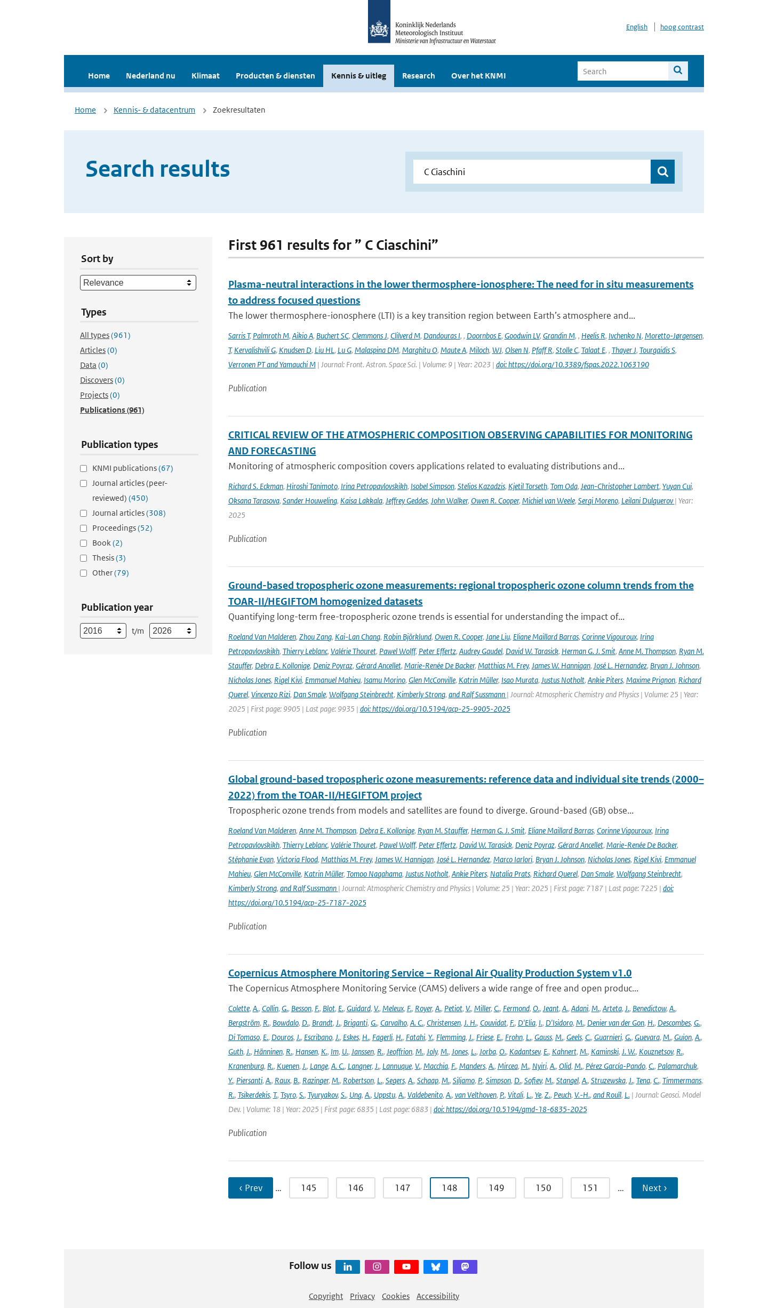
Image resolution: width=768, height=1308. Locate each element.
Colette (239, 1008)
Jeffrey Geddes (407, 500)
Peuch (562, 1095)
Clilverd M (405, 335)
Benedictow (649, 1008)
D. (305, 1023)
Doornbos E (484, 335)
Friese (484, 1037)
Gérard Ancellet (378, 665)
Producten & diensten (275, 75)
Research (418, 75)
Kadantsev (524, 1051)
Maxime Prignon (650, 680)
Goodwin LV (522, 335)
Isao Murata (519, 680)
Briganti (355, 1023)
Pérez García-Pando (615, 1066)
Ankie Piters (605, 680)
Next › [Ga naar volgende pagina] (654, 1188)
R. (266, 1023)
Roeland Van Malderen (262, 637)
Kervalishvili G (255, 350)
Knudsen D (295, 350)
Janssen (362, 1051)
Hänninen (268, 1051)
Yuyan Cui (677, 486)
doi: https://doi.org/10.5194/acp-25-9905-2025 (435, 709)
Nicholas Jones (249, 680)
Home (99, 75)
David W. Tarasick (532, 651)
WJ (497, 350)
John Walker (449, 500)
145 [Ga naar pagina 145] (309, 1188)
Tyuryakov (323, 1095)
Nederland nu (150, 75)
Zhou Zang (315, 637)
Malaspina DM (377, 350)
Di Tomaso (244, 1037)
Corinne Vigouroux (609, 637)
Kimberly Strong (421, 694)
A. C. (416, 1023)
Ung (355, 1095)
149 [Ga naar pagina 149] (497, 1188)
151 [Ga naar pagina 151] (590, 1188)
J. (627, 1008)
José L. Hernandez (620, 665)
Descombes (674, 1023)
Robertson (358, 1080)
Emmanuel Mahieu (333, 680)
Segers (395, 1080)
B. (296, 1080)
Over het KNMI (478, 75)
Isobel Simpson (432, 486)
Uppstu (384, 1095)
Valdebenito (425, 1095)
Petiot (453, 1008)
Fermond (516, 1008)
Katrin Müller (478, 680)
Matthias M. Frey (503, 665)
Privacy (362, 1296)
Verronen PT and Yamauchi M (272, 364)
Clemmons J (369, 335)
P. (480, 1080)
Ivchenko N (625, 335)
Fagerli (382, 1037)
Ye (538, 1095)
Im (335, 1051)
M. (595, 1008)
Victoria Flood (297, 859)
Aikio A (302, 335)
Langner (360, 1066)
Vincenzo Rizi (270, 694)
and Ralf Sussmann (478, 694)
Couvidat (493, 1023)
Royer (423, 1008)
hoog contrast (682, 26)
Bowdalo (286, 1023)
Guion (683, 1037)
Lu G (344, 350)
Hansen (306, 1051)
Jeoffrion (399, 1051)
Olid (565, 1066)
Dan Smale (309, 694)
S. (302, 1095)
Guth (235, 1051)
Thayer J (624, 350)
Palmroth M (271, 335)
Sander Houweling (310, 500)
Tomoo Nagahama (374, 874)
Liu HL (324, 350)
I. (540, 1023)
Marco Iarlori (512, 859)
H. (650, 1023)
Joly (432, 1051)
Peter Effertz (437, 651)
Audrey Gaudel (480, 651)
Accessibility (438, 1296)
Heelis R (593, 335)
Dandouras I (441, 335)
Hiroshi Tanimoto (312, 486)
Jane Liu (498, 637)
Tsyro (288, 1095)
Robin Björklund (407, 637)
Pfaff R (542, 350)
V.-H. (582, 1095)
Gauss (543, 1037)
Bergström (244, 1023)
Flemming (451, 1037)
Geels (574, 1037)
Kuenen (288, 1066)
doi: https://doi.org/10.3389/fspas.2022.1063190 (572, 364)
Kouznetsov (656, 1051)
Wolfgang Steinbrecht (361, 694)
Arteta (612, 1008)
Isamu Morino (384, 680)
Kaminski (605, 1051)
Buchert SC (332, 335)
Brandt (322, 1023)
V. (376, 1008)
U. (345, 1051)
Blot (329, 1008)
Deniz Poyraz (333, 665)
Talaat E (593, 350)
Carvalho (393, 1023)
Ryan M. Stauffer (443, 830)
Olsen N (517, 350)
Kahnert (564, 1051)
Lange (319, 1066)
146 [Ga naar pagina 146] (356, 1188)
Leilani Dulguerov (648, 500)
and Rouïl (607, 1095)
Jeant (551, 1008)
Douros (282, 1037)
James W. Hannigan (561, 665)
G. (285, 1008)
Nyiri (539, 1066)
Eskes (351, 1037)
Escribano (318, 1037)
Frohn (514, 1037)
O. (536, 1008)
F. (317, 1008)
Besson (301, 1008)
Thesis (109, 558)
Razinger (315, 1080)
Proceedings (122, 528)
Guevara (647, 1037)
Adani (579, 1008)
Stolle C (567, 350)
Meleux (393, 1008)
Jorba (487, 1051)
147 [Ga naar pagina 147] (403, 1188)
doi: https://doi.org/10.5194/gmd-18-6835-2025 (510, 1109)
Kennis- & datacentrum (154, 110)
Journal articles (129, 513)
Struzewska (608, 1080)
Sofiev (533, 1080)
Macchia (435, 1066)
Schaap (427, 1080)
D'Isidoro (559, 1023)
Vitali (515, 1095)
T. (275, 1095)
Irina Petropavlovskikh (374, 486)
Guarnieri (608, 1037)
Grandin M (559, 335)
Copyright (326, 1296)
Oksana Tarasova (253, 500)
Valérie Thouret (353, 651)
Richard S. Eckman (255, 486)
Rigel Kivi (288, 680)
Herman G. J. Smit (588, 651)
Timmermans (681, 1080)
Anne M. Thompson (647, 651)
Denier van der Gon (615, 1023)
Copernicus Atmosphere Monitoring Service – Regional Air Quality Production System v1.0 (430, 973)
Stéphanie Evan (251, 859)
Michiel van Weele (548, 500)
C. (497, 1008)
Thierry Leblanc (305, 651)
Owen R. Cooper (495, 500)
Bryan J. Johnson (674, 665)
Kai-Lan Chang (357, 637)
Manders (472, 1066)
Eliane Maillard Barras (546, 637)
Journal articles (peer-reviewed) (129, 490)
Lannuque (397, 1066)
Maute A (453, 350)
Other (110, 573)
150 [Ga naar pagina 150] (543, 1188)
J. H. (470, 1023)
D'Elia (526, 1023)
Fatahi (415, 1037)
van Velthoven (476, 1095)
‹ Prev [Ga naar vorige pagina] (250, 1188)
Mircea (508, 1066)
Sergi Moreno (598, 500)
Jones (460, 1051)
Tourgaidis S (657, 350)
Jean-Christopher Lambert (620, 486)
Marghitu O (419, 350)
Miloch (479, 350)
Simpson (498, 1080)
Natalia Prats (510, 874)
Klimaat (205, 75)
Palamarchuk (677, 1066)
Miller (482, 1008)
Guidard (359, 1008)
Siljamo (464, 1080)
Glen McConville (432, 680)
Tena (643, 1080)
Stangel (567, 1080)
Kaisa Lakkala (361, 500)
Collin (270, 1008)
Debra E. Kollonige (282, 665)
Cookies (396, 1296)
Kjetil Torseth (527, 486)
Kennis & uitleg (358, 75)
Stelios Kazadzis (481, 486)
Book (107, 543)
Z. (547, 1095)
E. (340, 1008)
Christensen (444, 1023)
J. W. (629, 1051)
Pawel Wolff (397, 651)
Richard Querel (555, 874)
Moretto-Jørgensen (673, 335)
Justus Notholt (563, 680)
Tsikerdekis (254, 1095)
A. (256, 1008)
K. (324, 1051)
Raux (282, 1080)
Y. (430, 1037)
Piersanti (249, 1080)
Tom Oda (564, 486)
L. (528, 1037)
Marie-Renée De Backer (439, 665)
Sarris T (239, 335)
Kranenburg (246, 1066)
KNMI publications (132, 468)
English (636, 26)
